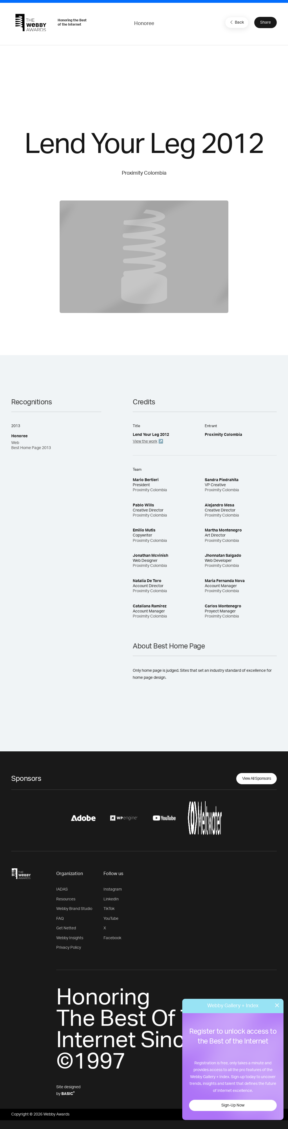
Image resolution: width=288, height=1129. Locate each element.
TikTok (109, 909)
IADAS (62, 889)
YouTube (111, 919)
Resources (65, 899)
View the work (145, 441)
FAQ (60, 919)
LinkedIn (111, 899)
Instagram (113, 889)
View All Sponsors (256, 779)
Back (236, 22)
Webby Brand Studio (74, 909)
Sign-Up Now (232, 1105)
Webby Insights (69, 938)
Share (265, 22)
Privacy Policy (68, 948)
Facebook (112, 938)
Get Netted (66, 928)
